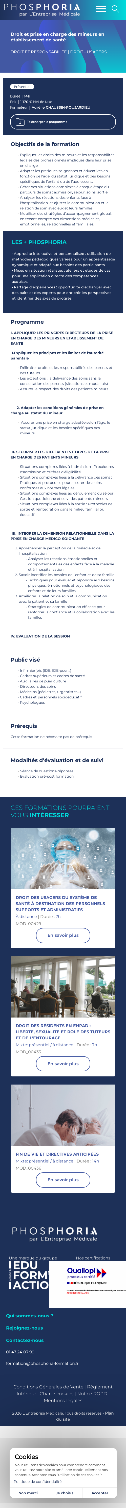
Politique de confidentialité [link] (37, 1481)
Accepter (100, 1493)
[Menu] (101, 9)
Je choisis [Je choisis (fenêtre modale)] (64, 1493)
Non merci (28, 1493)
